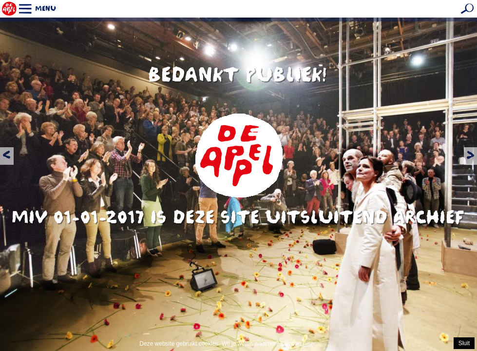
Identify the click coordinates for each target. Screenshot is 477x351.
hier (307, 343)
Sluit (464, 343)
